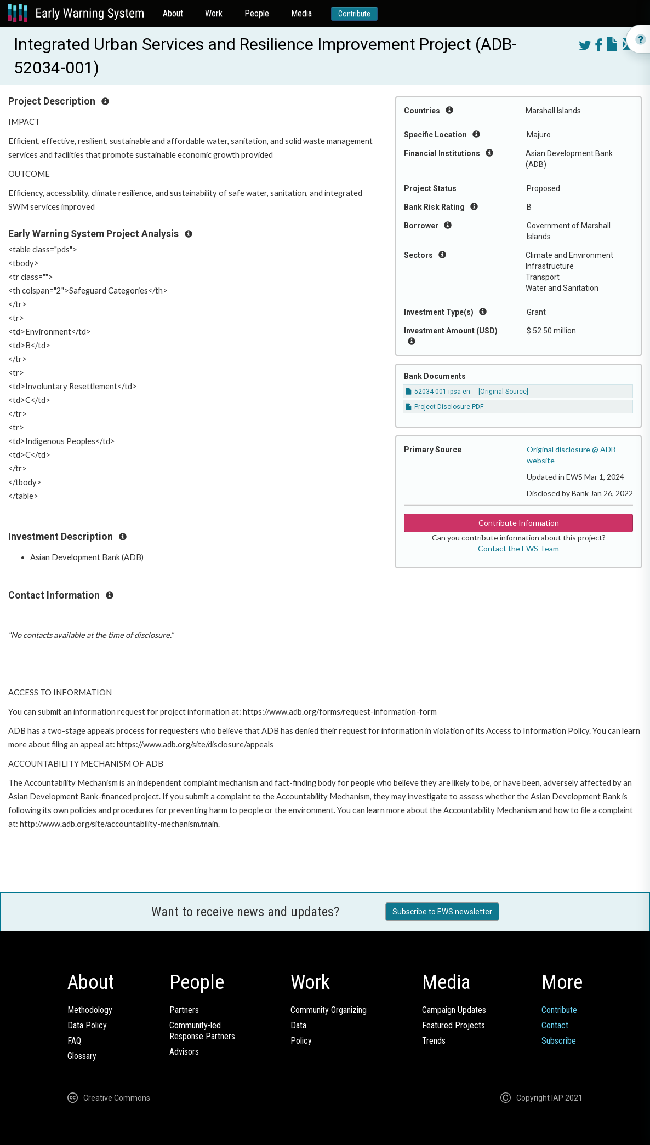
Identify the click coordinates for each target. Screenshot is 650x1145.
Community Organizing (328, 1010)
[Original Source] (503, 391)
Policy (301, 1040)
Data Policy (87, 1025)
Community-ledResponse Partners (202, 1031)
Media (301, 13)
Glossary (81, 1056)
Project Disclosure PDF (444, 407)
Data (298, 1025)
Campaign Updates (454, 1010)
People (256, 13)
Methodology (89, 1010)
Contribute (354, 13)
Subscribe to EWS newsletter (442, 911)
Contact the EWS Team (518, 548)
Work (214, 13)
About (173, 13)
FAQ (74, 1040)
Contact (554, 1025)
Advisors (184, 1051)
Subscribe (558, 1040)
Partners (184, 1010)
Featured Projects (453, 1025)
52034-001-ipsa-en (438, 391)
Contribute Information (518, 522)
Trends (434, 1040)
